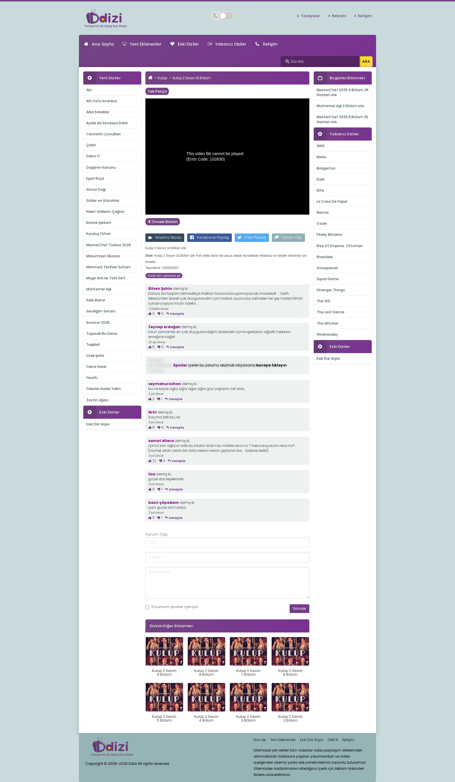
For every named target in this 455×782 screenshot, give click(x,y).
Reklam (339, 16)
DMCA (333, 739)
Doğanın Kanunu (101, 167)
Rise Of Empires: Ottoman (340, 245)
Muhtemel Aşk (98, 289)
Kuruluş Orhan (98, 233)
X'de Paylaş (252, 237)
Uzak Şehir (95, 355)
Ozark (322, 223)
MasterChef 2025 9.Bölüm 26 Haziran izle (343, 92)
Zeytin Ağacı (97, 400)
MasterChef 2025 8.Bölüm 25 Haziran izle (342, 119)
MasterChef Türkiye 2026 (108, 244)
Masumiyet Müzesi (103, 256)
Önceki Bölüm (163, 221)
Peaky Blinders (329, 234)
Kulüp (162, 77)
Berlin (321, 156)
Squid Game (328, 278)
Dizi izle (260, 739)
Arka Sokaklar (97, 111)
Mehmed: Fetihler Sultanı (108, 267)
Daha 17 (93, 156)
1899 (320, 145)
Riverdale (325, 256)
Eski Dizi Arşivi (98, 424)
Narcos (323, 212)
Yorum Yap (288, 237)
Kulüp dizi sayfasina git (164, 275)
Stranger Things (331, 289)
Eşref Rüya (95, 178)
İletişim (365, 16)
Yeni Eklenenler (142, 44)
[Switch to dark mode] (222, 16)
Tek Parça (157, 91)
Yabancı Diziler (227, 44)
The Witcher (327, 323)
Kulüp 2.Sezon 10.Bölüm (192, 77)
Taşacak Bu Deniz (102, 333)
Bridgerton (326, 168)
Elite (320, 190)
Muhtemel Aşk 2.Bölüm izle (340, 105)
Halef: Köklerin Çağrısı (105, 211)
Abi (89, 89)
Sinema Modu (164, 237)
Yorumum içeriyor (171, 607)
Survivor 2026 (98, 322)
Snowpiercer (327, 267)
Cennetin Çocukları (103, 134)
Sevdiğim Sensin (100, 311)
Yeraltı (92, 377)
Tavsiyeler (310, 16)
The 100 (323, 301)
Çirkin (91, 145)
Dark (320, 179)
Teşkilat (93, 344)
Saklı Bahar (95, 300)
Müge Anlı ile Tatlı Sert (105, 278)
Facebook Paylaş (209, 237)
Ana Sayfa (99, 44)
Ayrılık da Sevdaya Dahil (107, 123)
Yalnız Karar (96, 366)
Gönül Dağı (96, 189)
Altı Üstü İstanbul (101, 100)
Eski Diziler (184, 44)
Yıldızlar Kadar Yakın (103, 388)
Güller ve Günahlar (102, 200)
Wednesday (327, 334)
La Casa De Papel (332, 201)
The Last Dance (330, 312)
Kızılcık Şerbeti (98, 222)
